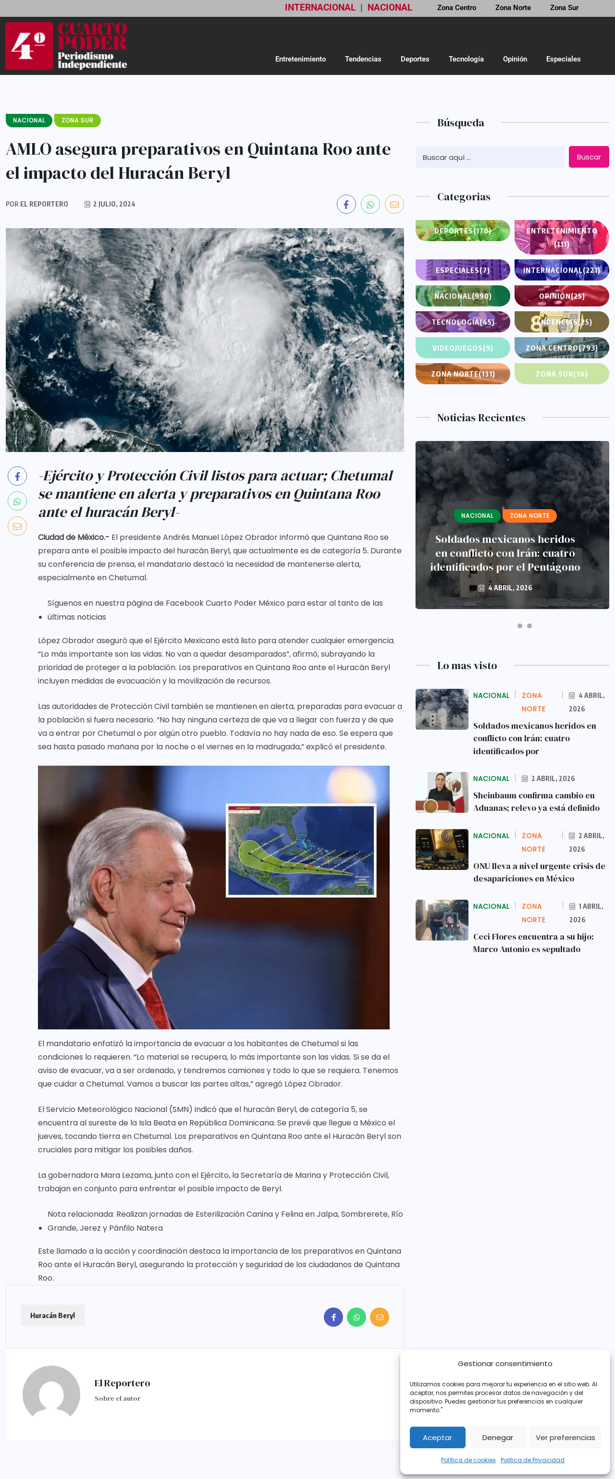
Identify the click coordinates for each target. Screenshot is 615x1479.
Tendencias (363, 59)
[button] (503, 625)
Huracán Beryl (52, 1315)
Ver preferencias (565, 1437)
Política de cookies (468, 1460)
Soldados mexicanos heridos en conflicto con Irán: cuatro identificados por (536, 738)
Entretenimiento (300, 59)
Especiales (563, 59)
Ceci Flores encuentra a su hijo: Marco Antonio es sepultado (535, 941)
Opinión (515, 59)
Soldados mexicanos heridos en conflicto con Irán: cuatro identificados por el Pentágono (505, 553)
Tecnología (466, 59)
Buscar (589, 157)
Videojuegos (463, 347)
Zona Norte (462, 373)
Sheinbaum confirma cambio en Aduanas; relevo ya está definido (538, 801)
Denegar (497, 1437)
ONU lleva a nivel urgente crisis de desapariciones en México (541, 871)
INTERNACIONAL (320, 7)
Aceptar (437, 1437)
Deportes (415, 59)
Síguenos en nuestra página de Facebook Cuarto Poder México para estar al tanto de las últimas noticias (215, 610)
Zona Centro (562, 347)
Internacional (562, 270)
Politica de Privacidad (533, 1460)
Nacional (463, 296)
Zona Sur (562, 373)
